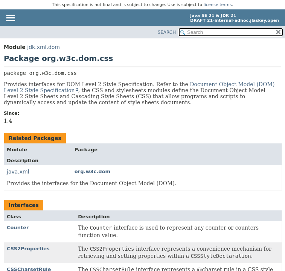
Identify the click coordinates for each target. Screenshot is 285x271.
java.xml (18, 172)
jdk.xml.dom (43, 47)
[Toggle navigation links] (10, 18)
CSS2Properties (28, 248)
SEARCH (167, 32)
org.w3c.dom (92, 171)
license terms (218, 4)
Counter (18, 227)
